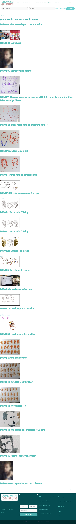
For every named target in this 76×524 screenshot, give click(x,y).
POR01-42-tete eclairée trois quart (16, 382)
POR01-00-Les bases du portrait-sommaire (21, 24)
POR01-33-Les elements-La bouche (17, 308)
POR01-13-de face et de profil (14, 151)
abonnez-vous (28, 514)
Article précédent (4, 490)
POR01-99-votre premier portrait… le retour (21, 483)
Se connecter (62, 497)
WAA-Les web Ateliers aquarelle (46, 497)
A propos (57, 2)
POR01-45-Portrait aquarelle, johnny (18, 455)
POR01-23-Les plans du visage (14, 250)
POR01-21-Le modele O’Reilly (14, 212)
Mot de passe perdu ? (61, 8)
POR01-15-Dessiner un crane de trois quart (20, 193)
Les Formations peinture (44, 505)
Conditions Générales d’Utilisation (7, 505)
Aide (59, 511)
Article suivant (72, 490)
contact (60, 516)
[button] (28, 2)
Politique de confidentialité (6, 502)
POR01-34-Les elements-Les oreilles (17, 334)
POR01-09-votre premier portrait (16, 70)
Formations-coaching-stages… (44, 2)
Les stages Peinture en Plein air (46, 514)
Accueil (19, 2)
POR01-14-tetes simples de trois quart (18, 174)
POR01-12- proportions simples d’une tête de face (23, 124)
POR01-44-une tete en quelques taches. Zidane (22, 429)
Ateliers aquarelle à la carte (45, 501)
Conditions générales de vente (7, 509)
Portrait (3, 15)
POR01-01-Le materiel (10, 43)
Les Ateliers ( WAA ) (28, 2)
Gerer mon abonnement (64, 502)
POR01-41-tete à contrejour (13, 357)
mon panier (61, 506)
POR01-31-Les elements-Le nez (15, 270)
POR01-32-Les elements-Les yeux (16, 289)
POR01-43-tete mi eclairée (13, 405)
